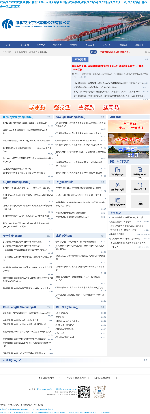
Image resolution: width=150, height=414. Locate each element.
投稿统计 (123, 45)
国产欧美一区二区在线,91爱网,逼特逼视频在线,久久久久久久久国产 (82, 413)
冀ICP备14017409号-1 (45, 389)
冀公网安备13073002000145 (66, 389)
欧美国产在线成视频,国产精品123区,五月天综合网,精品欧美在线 (26, 409)
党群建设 (57, 45)
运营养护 (74, 45)
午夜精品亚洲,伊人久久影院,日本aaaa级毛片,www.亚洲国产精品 (26, 413)
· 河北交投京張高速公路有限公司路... (124, 51)
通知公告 (93, 52)
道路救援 (139, 45)
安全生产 (41, 45)
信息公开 (106, 45)
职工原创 (90, 45)
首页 (8, 45)
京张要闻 (24, 45)
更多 (146, 59)
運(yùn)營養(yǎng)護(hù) (18, 117)
